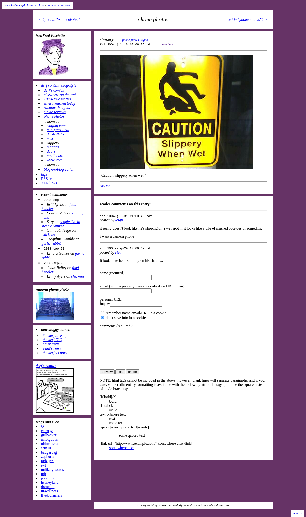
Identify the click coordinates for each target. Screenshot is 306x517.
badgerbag (49, 452)
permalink (167, 44)
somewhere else (121, 456)
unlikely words (52, 469)
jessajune (48, 478)
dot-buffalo (55, 134)
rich (118, 254)
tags (44, 174)
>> (246, 19)
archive (39, 5)
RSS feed (48, 179)
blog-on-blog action (59, 169)
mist (50, 138)
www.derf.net (12, 5)
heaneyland (49, 482)
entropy (47, 431)
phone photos (130, 40)
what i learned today (59, 103)
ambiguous (49, 439)
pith (44, 461)
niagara (53, 147)
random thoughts (57, 108)
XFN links (49, 183)
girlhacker (48, 435)
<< (59, 19)
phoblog (27, 5)
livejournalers (51, 495)
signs (144, 40)
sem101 (47, 448)
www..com (54, 160)
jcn (51, 461)
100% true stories (57, 99)
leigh (119, 221)
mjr (43, 474)
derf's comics (54, 90)
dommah (47, 487)
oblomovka (49, 444)
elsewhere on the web (60, 95)
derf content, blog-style (58, 85)
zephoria (47, 457)
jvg (43, 465)
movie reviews (54, 112)
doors (51, 151)
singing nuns (56, 126)
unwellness (49, 491)
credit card (55, 156)
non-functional (58, 130)
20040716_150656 (58, 5)
